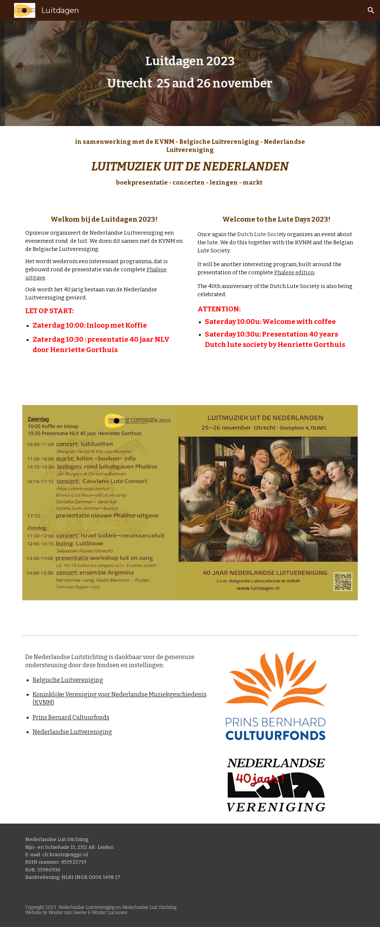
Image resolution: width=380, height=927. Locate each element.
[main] (190, 73)
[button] (371, 10)
